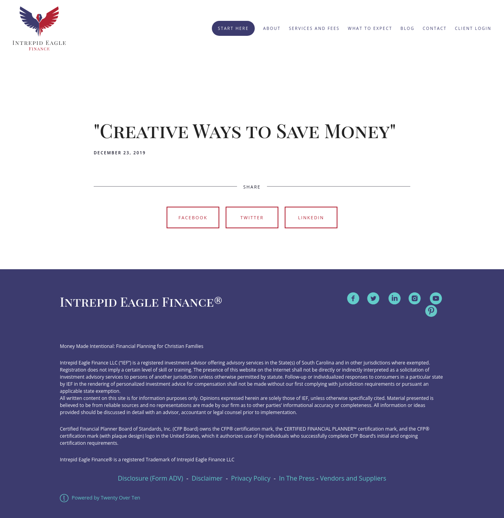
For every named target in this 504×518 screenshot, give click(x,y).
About (272, 28)
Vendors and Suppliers (353, 478)
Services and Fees (314, 28)
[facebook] (353, 298)
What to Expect (370, 28)
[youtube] (436, 298)
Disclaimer (207, 478)
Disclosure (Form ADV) (150, 478)
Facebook (193, 217)
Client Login (473, 28)
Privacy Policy (251, 478)
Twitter (251, 217)
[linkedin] (394, 298)
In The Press (297, 478)
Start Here (233, 28)
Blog (407, 28)
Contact (435, 28)
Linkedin (311, 217)
